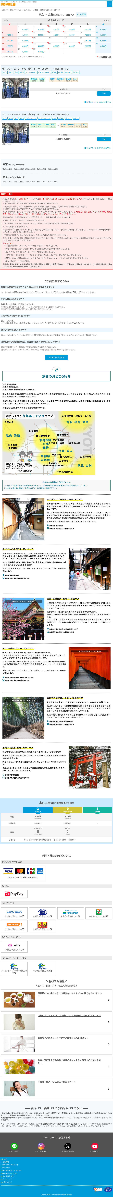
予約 (104, 93)
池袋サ (33, 125)
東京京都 (30, 169)
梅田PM (71, 125)
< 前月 (6, 20)
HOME (4, 1159)
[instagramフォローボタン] (41, 1146)
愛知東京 (7, 182)
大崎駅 (46, 125)
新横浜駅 (34, 79)
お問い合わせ (7, 1182)
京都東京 (30, 182)
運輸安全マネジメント (10, 1165)
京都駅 (52, 79)
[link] (98, 1189)
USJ (74, 79)
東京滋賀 (19, 169)
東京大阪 (41, 169)
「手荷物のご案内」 (35, 204)
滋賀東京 (19, 182)
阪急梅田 (60, 79)
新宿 (39, 125)
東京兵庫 (53, 169)
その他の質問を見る (56, 358)
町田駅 (41, 79)
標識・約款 (6, 1167)
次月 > (106, 20)
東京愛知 (7, 169)
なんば (68, 79)
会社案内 (5, 1162)
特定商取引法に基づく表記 (12, 1170)
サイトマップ (7, 1179)
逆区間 (81, 14)
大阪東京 (41, 182)
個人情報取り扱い (8, 1176)
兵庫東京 (53, 182)
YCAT (53, 125)
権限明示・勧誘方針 (9, 1173)
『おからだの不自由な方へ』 (71, 335)
